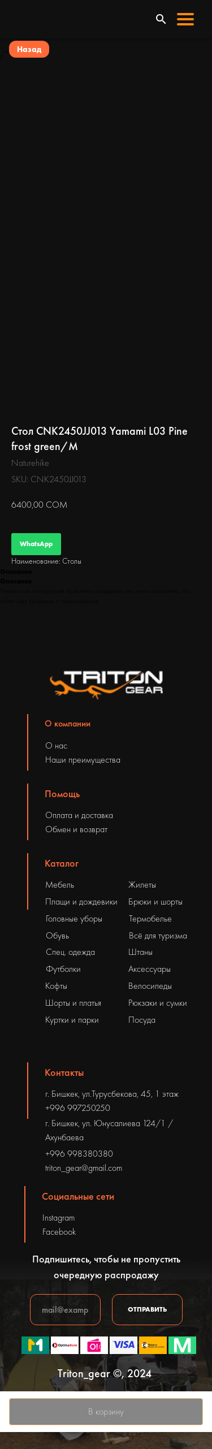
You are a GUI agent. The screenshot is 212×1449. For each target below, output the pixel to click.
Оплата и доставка (79, 815)
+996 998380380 (79, 1154)
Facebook (59, 1232)
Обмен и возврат (76, 829)
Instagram (58, 1217)
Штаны (140, 952)
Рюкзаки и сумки (157, 1003)
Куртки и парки (72, 1020)
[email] (65, 1309)
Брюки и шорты (155, 901)
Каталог (62, 863)
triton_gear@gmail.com (83, 1168)
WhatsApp (36, 543)
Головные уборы (74, 918)
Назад (29, 49)
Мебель (59, 884)
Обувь (57, 935)
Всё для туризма (158, 935)
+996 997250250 (77, 1108)
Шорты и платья (73, 1003)
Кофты (56, 986)
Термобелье (150, 918)
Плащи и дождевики (81, 901)
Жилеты (142, 884)
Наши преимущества (82, 759)
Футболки (63, 969)
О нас (56, 745)
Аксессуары (149, 969)
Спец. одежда (70, 952)
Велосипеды (150, 986)
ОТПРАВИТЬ (147, 1309)
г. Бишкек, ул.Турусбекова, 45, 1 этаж (112, 1094)
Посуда (141, 1020)
